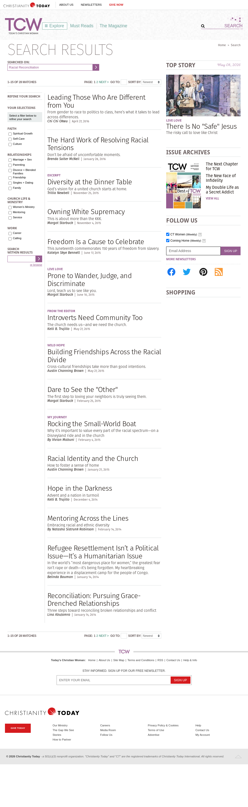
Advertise (153, 734)
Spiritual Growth (23, 133)
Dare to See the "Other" (82, 389)
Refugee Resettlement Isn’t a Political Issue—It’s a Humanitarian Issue (102, 552)
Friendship (19, 177)
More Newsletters (181, 259)
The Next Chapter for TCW (222, 166)
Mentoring (19, 212)
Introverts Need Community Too (94, 317)
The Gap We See (63, 730)
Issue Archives (188, 152)
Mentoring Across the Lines (87, 518)
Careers (105, 725)
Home (222, 45)
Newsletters (91, 4)
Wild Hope (56, 345)
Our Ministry (60, 725)
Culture (17, 143)
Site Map (118, 660)
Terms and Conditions (140, 660)
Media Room (108, 730)
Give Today (18, 728)
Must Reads (81, 25)
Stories (57, 734)
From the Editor (61, 311)
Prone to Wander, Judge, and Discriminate (89, 279)
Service (17, 217)
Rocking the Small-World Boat (91, 424)
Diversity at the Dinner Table (89, 182)
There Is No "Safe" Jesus (201, 126)
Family (17, 187)
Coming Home (185, 240)
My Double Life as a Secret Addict (222, 189)
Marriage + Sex (22, 159)
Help (198, 725)
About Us (66, 4)
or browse (36, 264)
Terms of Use (156, 730)
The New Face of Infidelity (221, 178)
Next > (104, 82)
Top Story (180, 65)
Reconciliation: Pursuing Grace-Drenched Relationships (94, 599)
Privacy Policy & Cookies (163, 725)
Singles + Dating (23, 182)
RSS (160, 660)
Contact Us (173, 660)
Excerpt (54, 175)
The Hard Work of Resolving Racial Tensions (98, 144)
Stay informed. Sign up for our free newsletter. (123, 671)
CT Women (183, 234)
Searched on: (18, 62)
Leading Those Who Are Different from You (96, 101)
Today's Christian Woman (68, 660)
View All (212, 198)
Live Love (55, 269)
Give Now (116, 4)
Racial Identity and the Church (92, 458)
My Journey (57, 417)
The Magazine (113, 25)
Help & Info (190, 660)
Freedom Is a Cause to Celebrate (95, 241)
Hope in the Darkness (79, 488)
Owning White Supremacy (85, 211)
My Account (202, 734)
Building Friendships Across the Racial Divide (104, 356)
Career (17, 232)
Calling (17, 238)
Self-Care (19, 138)
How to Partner (62, 739)
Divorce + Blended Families (24, 171)
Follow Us (106, 734)
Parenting (19, 164)
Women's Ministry (24, 206)
